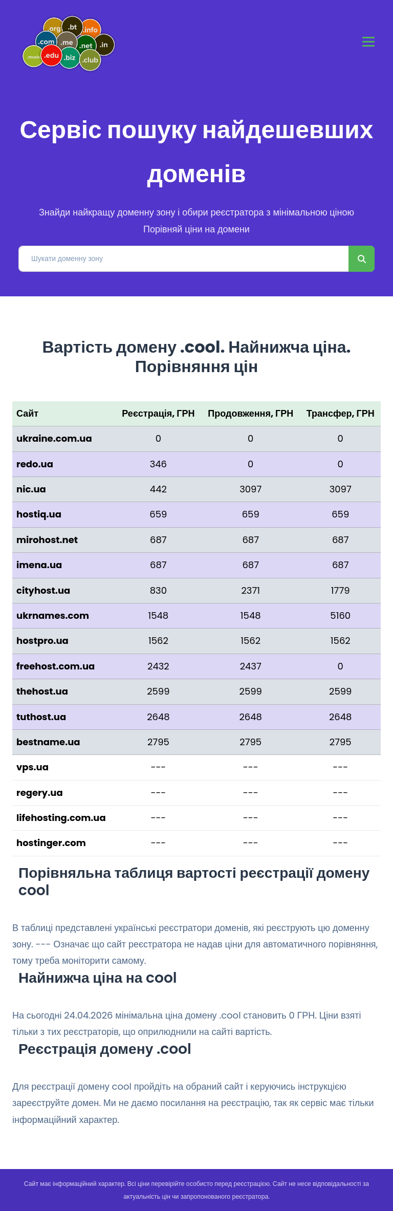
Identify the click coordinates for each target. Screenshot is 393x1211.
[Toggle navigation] (368, 41)
